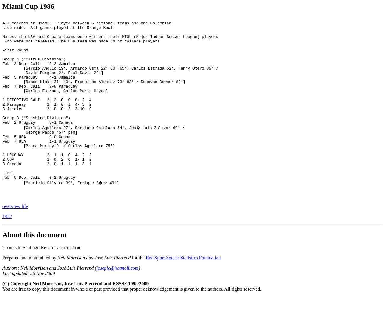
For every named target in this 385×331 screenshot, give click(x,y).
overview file (15, 240)
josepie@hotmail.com (118, 302)
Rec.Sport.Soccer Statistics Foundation (183, 292)
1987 (7, 250)
